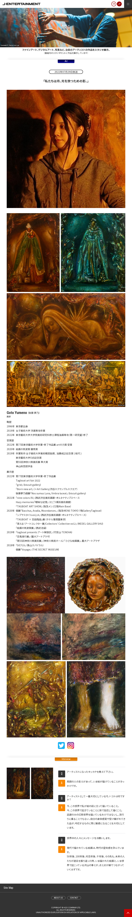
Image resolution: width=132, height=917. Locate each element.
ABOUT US (58, 898)
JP (119, 4)
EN (114, 4)
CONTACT (74, 898)
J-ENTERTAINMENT (21, 4)
